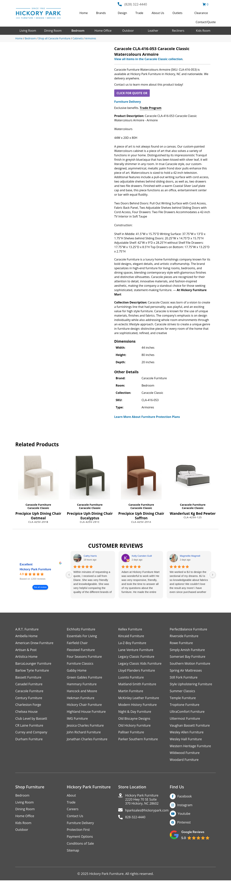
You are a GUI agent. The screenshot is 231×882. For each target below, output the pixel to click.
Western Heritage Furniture (191, 747)
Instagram (185, 806)
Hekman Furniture (81, 698)
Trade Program (150, 108)
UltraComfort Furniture (187, 712)
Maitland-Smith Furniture (137, 685)
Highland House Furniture (86, 712)
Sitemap (73, 852)
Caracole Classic (38, 507)
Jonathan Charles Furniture (87, 740)
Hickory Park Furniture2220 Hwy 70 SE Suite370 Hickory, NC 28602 (142, 800)
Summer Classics (182, 691)
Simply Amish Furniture (187, 650)
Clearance (201, 13)
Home (83, 13)
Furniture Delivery (127, 102)
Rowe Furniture (181, 643)
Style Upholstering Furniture (191, 685)
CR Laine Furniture (29, 726)
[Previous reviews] (69, 575)
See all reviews (40, 587)
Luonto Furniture (131, 678)
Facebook (184, 797)
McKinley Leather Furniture (139, 698)
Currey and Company (31, 733)
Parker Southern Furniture (138, 740)
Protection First (78, 831)
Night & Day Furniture (135, 712)
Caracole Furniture (38, 504)
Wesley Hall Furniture (186, 740)
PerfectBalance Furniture (189, 629)
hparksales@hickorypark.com (147, 812)
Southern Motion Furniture (190, 664)
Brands (101, 13)
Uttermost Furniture (185, 719)
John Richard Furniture (84, 733)
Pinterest (184, 823)
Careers (73, 810)
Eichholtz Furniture (81, 629)
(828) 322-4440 (135, 4)
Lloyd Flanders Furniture (136, 671)
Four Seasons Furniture (84, 657)
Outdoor (128, 31)
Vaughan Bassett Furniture (190, 726)
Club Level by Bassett (31, 719)
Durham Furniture (29, 740)
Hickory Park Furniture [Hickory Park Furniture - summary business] (35, 569)
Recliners (178, 31)
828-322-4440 (135, 819)
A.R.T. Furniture (27, 629)
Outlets (177, 13)
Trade (139, 13)
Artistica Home (26, 657)
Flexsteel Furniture (81, 650)
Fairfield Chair (77, 643)
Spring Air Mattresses (186, 671)
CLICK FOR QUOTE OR (132, 93)
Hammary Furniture (82, 685)
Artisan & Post (26, 650)
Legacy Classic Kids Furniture (140, 664)
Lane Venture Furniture (136, 650)
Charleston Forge (28, 705)
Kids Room (203, 31)
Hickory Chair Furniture (84, 705)
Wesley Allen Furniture (187, 733)
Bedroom (77, 31)
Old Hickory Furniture (134, 726)
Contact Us (75, 817)
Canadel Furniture (29, 685)
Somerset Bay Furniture (188, 657)
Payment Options (80, 838)
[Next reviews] (213, 575)
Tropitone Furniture (185, 705)
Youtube (184, 815)
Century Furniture (28, 698)
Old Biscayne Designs (134, 719)
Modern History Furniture (137, 705)
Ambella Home (26, 636)
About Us (158, 13)
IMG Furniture (77, 719)
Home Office (103, 31)
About (71, 796)
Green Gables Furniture (85, 678)
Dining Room (53, 31)
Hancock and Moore (82, 691)
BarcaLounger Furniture (33, 664)
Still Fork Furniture (184, 678)
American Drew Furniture (34, 643)
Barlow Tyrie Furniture (32, 671)
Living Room (27, 31)
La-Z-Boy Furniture (132, 643)
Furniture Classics (80, 664)
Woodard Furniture (184, 761)
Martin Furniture (130, 691)
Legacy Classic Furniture (136, 657)
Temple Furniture (183, 698)
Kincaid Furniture (131, 636)
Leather (153, 31)
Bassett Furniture (28, 678)
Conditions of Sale (80, 845)
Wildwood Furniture (185, 754)
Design (122, 13)
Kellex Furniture (130, 629)
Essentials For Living (82, 636)
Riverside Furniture (184, 636)
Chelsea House (26, 712)
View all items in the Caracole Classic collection (148, 59)
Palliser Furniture (131, 733)
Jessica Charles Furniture (85, 726)
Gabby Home (77, 671)
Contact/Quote (206, 22)
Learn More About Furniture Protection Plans (147, 417)
